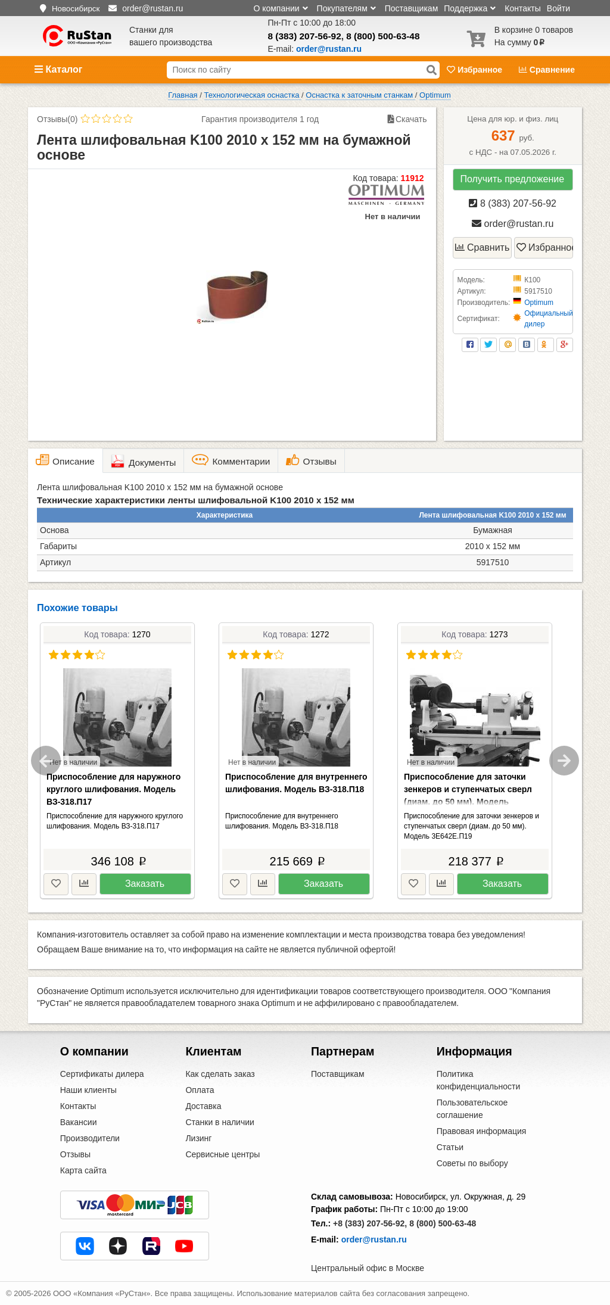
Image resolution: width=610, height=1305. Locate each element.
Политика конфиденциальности (479, 1080)
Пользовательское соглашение (472, 1109)
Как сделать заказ (219, 1074)
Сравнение (547, 69)
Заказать (144, 884)
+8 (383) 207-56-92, (370, 1223)
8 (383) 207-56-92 (304, 36)
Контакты (522, 8)
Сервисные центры (222, 1154)
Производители (90, 1138)
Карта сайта (83, 1170)
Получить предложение (512, 179)
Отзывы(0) (57, 119)
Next (564, 760)
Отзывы (75, 1154)
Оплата (199, 1090)
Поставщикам (411, 8)
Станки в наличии (219, 1122)
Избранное (476, 69)
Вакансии (78, 1122)
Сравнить (482, 247)
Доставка (203, 1106)
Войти (558, 8)
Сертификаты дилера (102, 1074)
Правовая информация (482, 1131)
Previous (46, 760)
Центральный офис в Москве (367, 1268)
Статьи (450, 1147)
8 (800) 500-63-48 (382, 36)
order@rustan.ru (512, 224)
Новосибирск (75, 8)
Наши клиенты (88, 1090)
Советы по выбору (472, 1163)
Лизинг (198, 1138)
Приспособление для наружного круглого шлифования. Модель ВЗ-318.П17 (113, 789)
